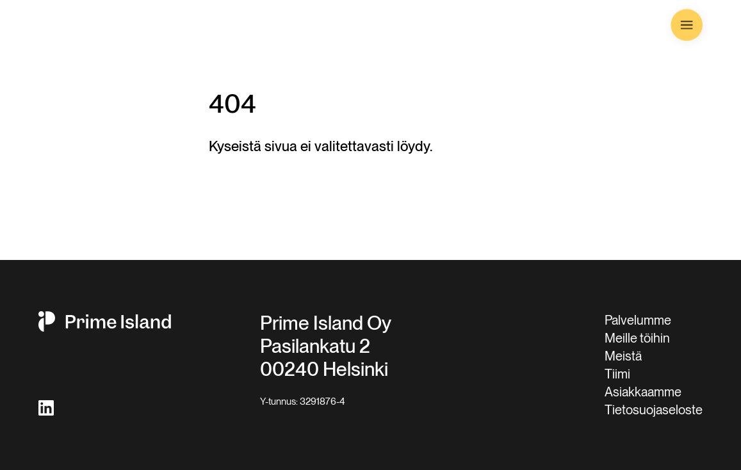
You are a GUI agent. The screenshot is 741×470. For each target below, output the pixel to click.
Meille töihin (637, 338)
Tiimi (617, 374)
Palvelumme (638, 320)
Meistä (623, 356)
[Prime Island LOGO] (96, 26)
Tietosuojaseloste (654, 409)
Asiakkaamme (643, 392)
